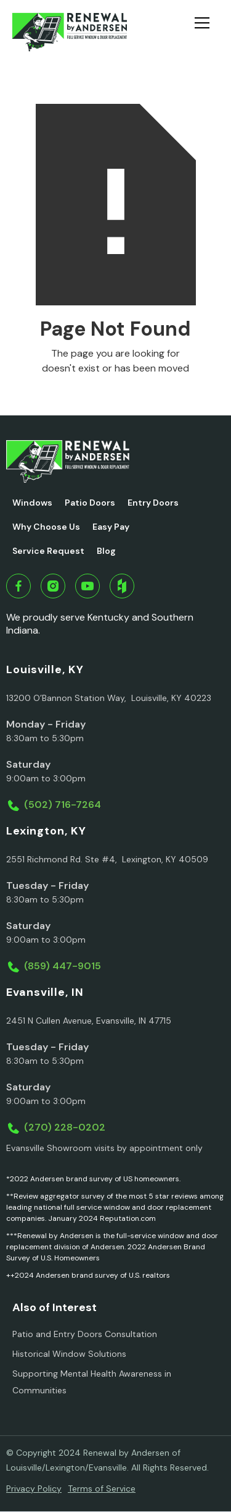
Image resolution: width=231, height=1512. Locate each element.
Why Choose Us (46, 526)
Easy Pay (110, 526)
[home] (69, 32)
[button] (207, 32)
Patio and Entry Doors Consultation (84, 1334)
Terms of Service (102, 1488)
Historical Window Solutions (69, 1353)
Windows (32, 502)
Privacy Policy (34, 1488)
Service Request (48, 550)
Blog (106, 550)
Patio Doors (90, 502)
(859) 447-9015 (62, 965)
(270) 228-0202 (64, 1127)
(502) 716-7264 (62, 804)
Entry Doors (153, 502)
